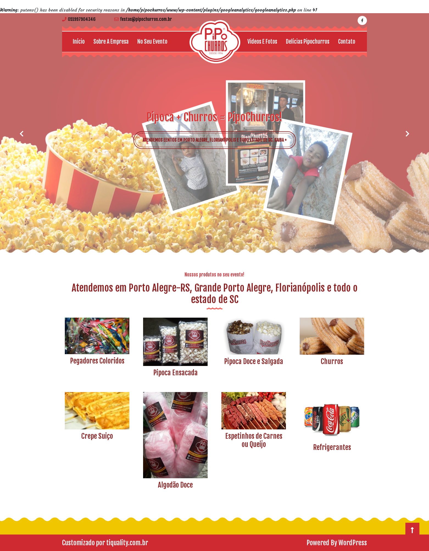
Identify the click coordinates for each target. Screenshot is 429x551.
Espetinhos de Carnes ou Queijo (253, 440)
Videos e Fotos (262, 41)
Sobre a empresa (111, 41)
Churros (332, 361)
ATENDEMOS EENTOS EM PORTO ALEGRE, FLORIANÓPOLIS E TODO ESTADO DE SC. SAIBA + (218, 138)
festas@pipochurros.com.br (143, 19)
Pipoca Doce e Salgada (253, 361)
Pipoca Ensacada (175, 372)
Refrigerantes (332, 447)
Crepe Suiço (97, 436)
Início (79, 41)
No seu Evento (152, 41)
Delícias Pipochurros (307, 41)
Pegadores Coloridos (97, 361)
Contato (346, 41)
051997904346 (79, 19)
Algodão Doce (175, 485)
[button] (21, 133)
